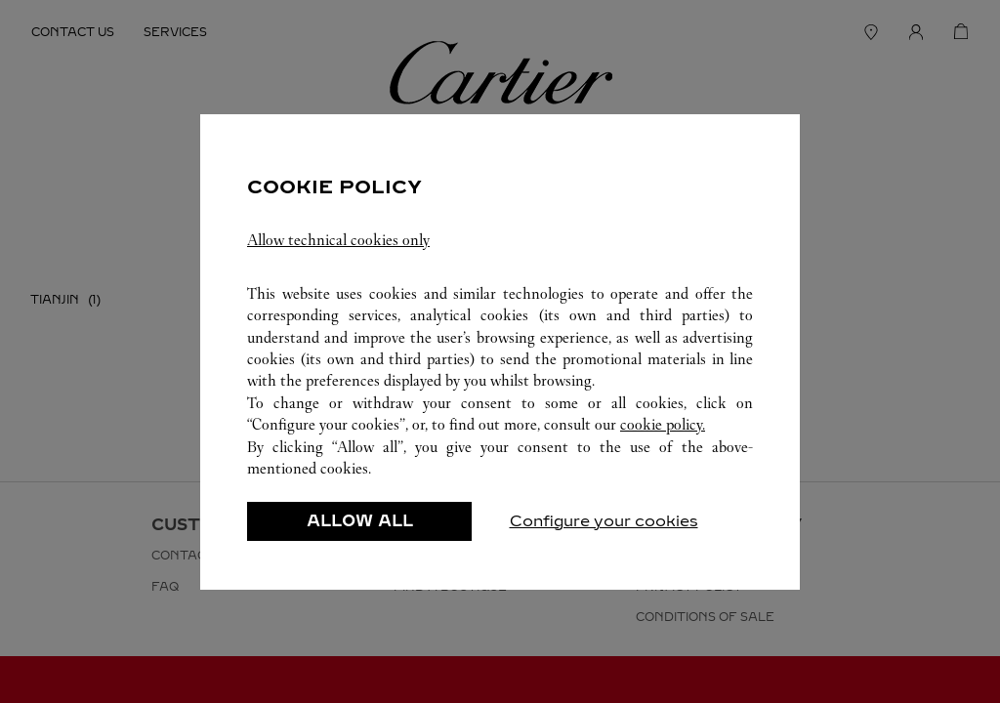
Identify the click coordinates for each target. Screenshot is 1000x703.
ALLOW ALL (360, 521)
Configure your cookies (604, 521)
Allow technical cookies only (338, 239)
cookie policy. (662, 424)
